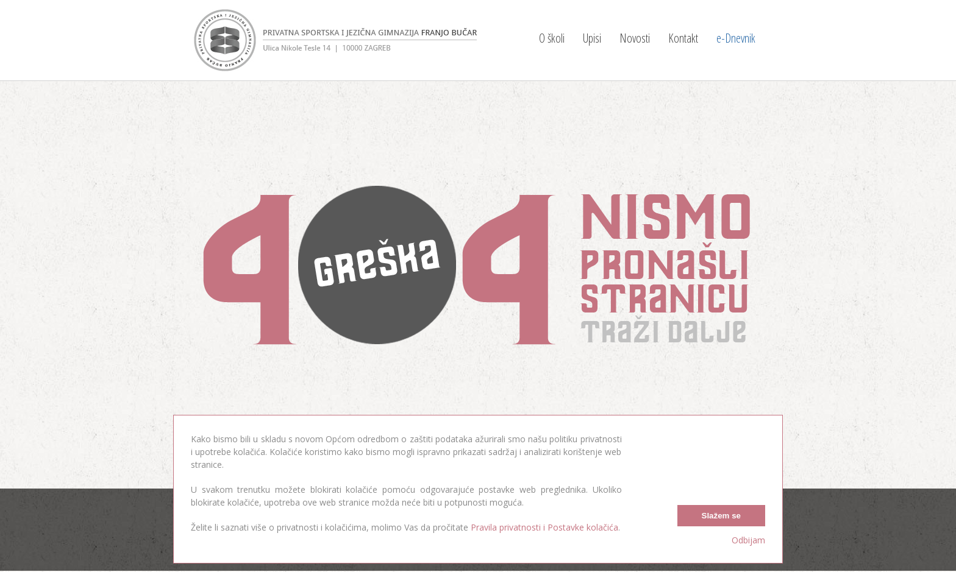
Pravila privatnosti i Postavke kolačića (544, 527)
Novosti (634, 38)
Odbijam (748, 540)
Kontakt (683, 38)
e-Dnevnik (735, 38)
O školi (552, 38)
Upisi (592, 38)
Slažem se (721, 515)
